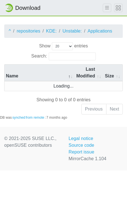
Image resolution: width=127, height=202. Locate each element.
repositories (28, 31)
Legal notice (81, 138)
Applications (100, 31)
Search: (63, 56)
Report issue (81, 152)
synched (18, 118)
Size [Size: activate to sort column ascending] (109, 76)
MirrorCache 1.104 (87, 158)
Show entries (63, 46)
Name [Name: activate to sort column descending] (12, 76)
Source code (81, 145)
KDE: (51, 31)
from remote (35, 118)
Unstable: (72, 31)
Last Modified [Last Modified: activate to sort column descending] (85, 72)
